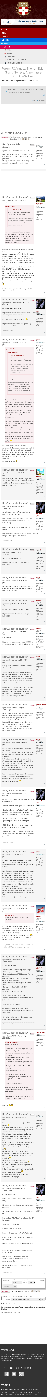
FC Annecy (9, 53)
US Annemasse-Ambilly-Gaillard (15, 60)
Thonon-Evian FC (11, 56)
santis (8, 151)
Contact (4, 36)
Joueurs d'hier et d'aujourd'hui (20, 93)
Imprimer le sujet (44, 95)
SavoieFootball (11, 708)
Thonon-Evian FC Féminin (13, 63)
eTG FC (7, 50)
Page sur (14, 139)
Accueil (4, 29)
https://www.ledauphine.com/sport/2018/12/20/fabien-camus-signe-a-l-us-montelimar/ (20, 314)
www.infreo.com (31, 1394)
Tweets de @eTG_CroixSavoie (11, 1312)
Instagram (5, 47)
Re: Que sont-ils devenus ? (15, 197)
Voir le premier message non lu (20, 137)
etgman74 (9, 200)
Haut (44, 164)
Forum (3, 33)
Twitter (4, 43)
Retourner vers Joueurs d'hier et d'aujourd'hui (16, 1296)
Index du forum (12, 90)
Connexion (41, 100)
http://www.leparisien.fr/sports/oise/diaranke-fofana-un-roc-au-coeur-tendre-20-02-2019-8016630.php (17, 520)
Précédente (6, 1280)
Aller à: (8, 1299)
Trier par (29, 1282)
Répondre (5, 137)
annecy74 (9, 552)
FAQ (34, 100)
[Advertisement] (23, 117)
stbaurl (8, 473)
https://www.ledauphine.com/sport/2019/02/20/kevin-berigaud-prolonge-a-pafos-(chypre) (20, 535)
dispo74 (9, 909)
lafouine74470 (11, 1036)
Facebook (5, 40)
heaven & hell (11, 303)
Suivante (42, 1280)
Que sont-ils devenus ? (14, 133)
